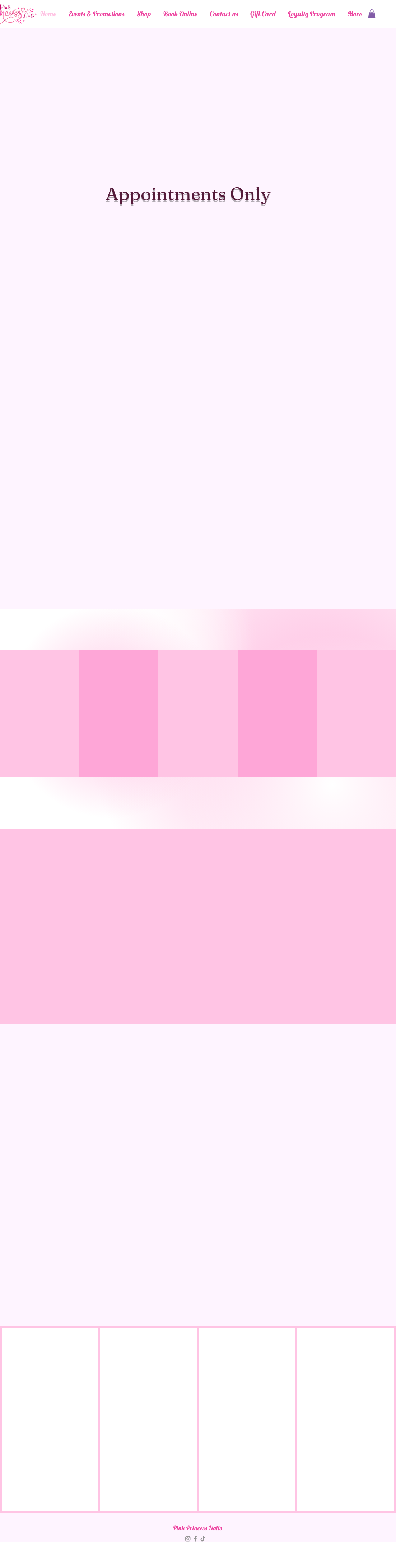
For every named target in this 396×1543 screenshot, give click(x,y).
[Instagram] (187, 1538)
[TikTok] (202, 1538)
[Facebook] (195, 1538)
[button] (372, 13)
